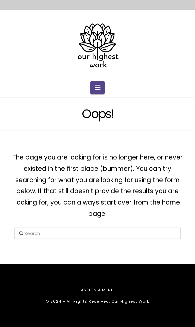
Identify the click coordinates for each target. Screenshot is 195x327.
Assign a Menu (97, 290)
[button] (97, 87)
